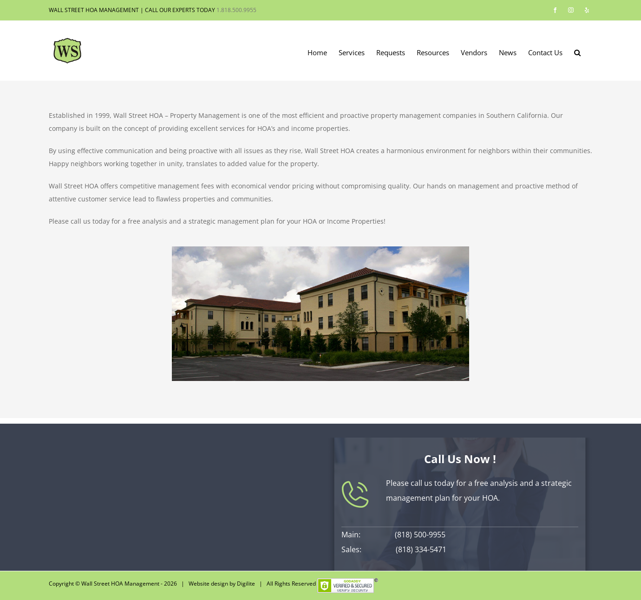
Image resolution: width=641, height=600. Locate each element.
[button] (577, 51)
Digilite (246, 583)
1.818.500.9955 (236, 10)
